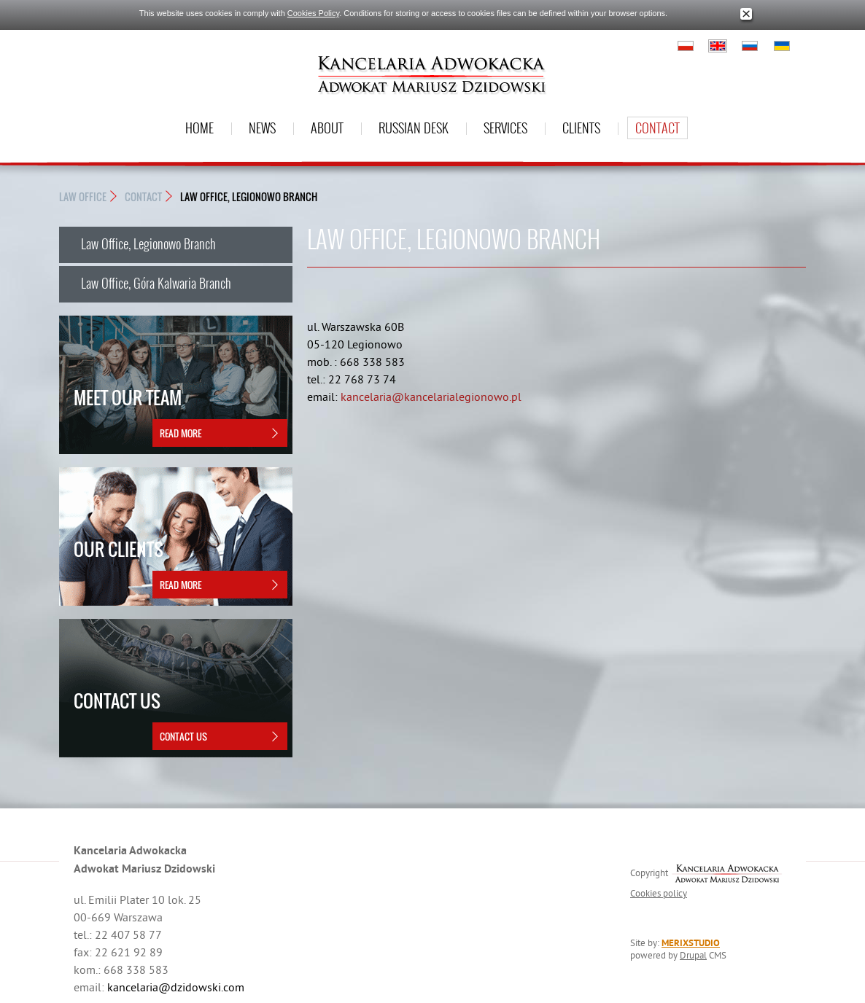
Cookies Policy (313, 13)
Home (199, 127)
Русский (749, 45)
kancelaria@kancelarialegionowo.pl (431, 396)
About (327, 127)
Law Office (82, 196)
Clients (581, 127)
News (262, 127)
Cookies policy (658, 893)
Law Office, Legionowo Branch (248, 196)
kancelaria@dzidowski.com (175, 987)
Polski (685, 45)
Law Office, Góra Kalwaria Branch (156, 282)
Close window (746, 14)
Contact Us (183, 736)
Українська (781, 45)
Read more (180, 433)
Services (505, 127)
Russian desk (414, 127)
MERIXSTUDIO (691, 943)
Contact (657, 127)
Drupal (693, 955)
